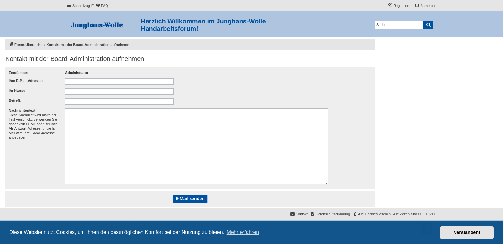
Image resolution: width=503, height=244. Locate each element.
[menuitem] (101, 6)
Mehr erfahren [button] (243, 232)
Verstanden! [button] (467, 232)
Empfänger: (18, 72)
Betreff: (15, 100)
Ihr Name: (17, 90)
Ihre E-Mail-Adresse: (26, 81)
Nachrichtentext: (23, 110)
